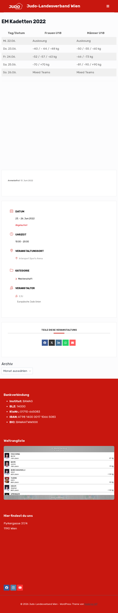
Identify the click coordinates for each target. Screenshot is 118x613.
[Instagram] (13, 588)
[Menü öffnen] (108, 6)
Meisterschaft (23, 279)
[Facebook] (7, 588)
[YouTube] (20, 588)
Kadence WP (91, 604)
